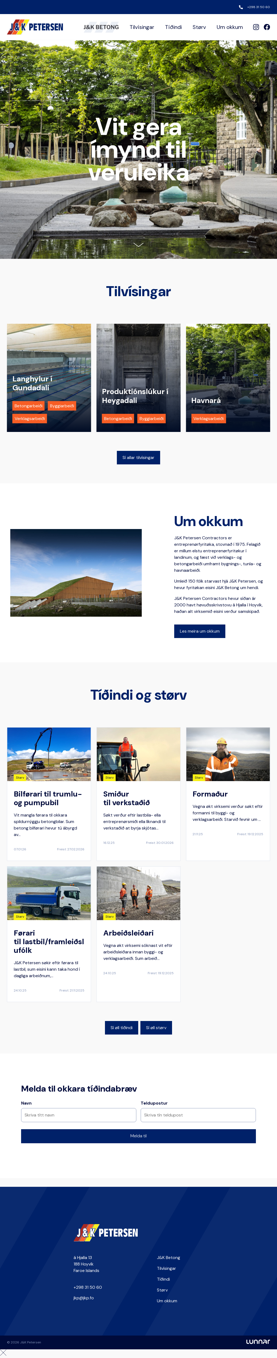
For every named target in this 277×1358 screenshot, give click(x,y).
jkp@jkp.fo (84, 1298)
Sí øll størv (156, 1027)
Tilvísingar (142, 27)
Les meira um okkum (200, 631)
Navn (26, 1103)
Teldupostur (154, 1103)
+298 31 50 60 (258, 7)
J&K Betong (168, 1257)
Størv (199, 27)
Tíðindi (173, 27)
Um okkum (230, 27)
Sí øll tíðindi (122, 1027)
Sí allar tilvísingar (138, 457)
